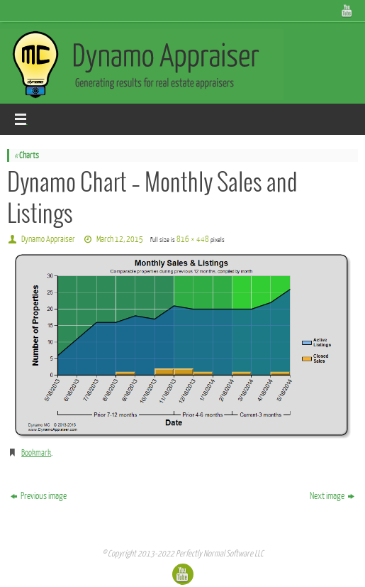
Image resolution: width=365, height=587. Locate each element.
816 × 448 (192, 239)
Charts (26, 155)
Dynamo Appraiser (48, 239)
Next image (332, 495)
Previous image (39, 495)
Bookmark (36, 453)
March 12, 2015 (119, 239)
